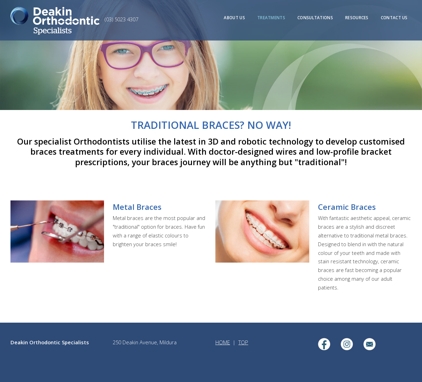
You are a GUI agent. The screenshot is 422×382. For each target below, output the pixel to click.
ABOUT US (234, 17)
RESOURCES (357, 17)
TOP (243, 342)
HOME (222, 342)
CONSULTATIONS (315, 17)
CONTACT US (394, 17)
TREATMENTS (271, 17)
